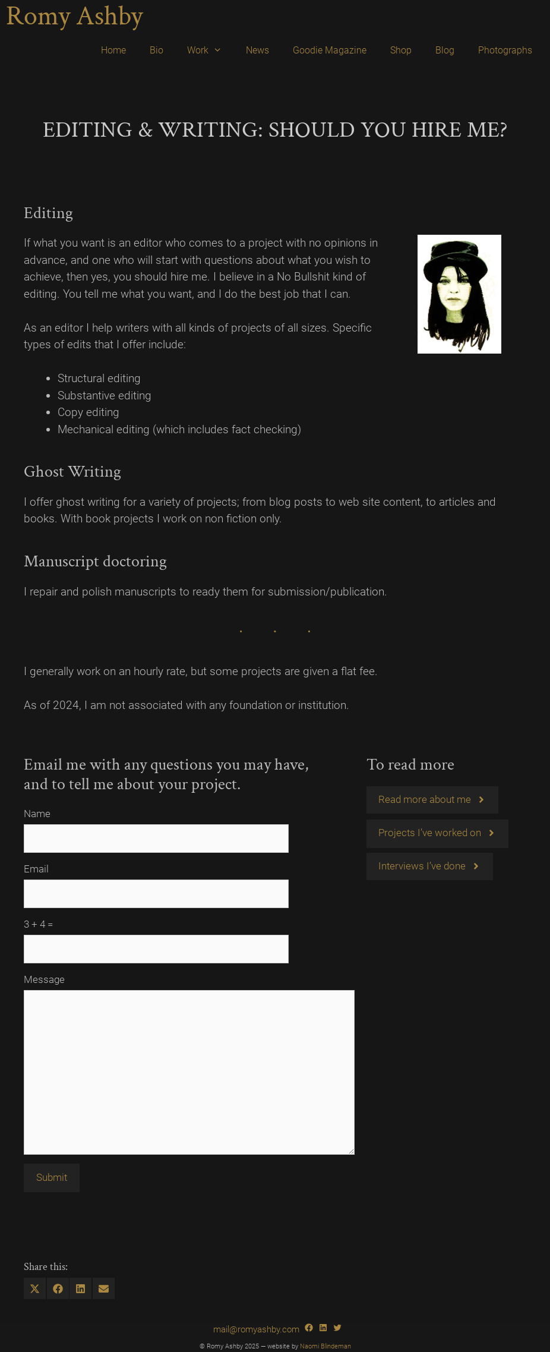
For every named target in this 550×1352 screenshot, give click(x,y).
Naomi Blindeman (325, 1346)
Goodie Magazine (329, 50)
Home (113, 50)
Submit (51, 1177)
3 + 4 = (38, 924)
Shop (401, 50)
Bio (156, 50)
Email (36, 869)
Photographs (505, 50)
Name (37, 814)
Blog (444, 50)
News (257, 50)
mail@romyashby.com (256, 1329)
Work (210, 50)
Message (44, 979)
